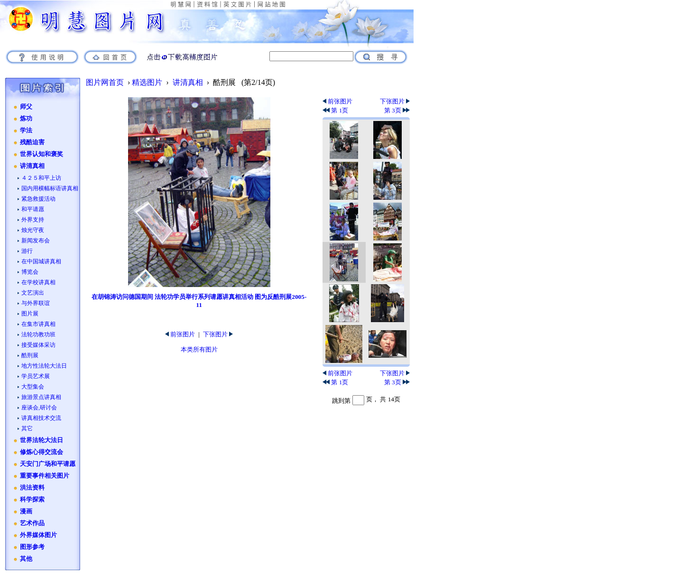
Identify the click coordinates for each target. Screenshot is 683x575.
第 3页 (397, 110)
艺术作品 (32, 523)
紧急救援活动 (38, 198)
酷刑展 (29, 355)
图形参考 (32, 547)
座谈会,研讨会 (39, 407)
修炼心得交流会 (41, 452)
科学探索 (32, 499)
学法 (26, 130)
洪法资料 (32, 487)
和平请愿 (32, 209)
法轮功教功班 (38, 334)
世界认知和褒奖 (41, 154)
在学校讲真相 (38, 282)
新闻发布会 (35, 240)
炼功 (26, 118)
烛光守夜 (32, 230)
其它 (27, 428)
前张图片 (180, 334)
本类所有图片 (199, 349)
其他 (26, 559)
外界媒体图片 (38, 535)
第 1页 (335, 110)
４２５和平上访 (41, 178)
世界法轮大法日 (41, 440)
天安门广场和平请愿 (47, 464)
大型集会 (32, 386)
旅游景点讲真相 (41, 397)
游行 (27, 251)
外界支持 (32, 219)
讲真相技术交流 (41, 418)
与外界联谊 (35, 303)
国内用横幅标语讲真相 (49, 188)
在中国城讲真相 (41, 261)
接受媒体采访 (38, 345)
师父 (26, 106)
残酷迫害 (32, 142)
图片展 (29, 313)
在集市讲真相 (38, 324)
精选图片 (147, 82)
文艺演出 (32, 292)
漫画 (26, 511)
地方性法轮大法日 (44, 365)
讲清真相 (32, 166)
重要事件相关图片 (44, 476)
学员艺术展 (35, 376)
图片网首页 (105, 82)
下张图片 (218, 334)
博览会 (29, 272)
